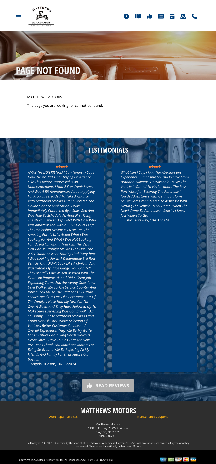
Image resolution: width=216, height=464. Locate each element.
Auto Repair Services (63, 417)
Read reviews (108, 385)
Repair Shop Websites (51, 460)
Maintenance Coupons (152, 417)
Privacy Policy (106, 460)
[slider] (62, 166)
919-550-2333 (108, 436)
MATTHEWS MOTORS (44, 97)
